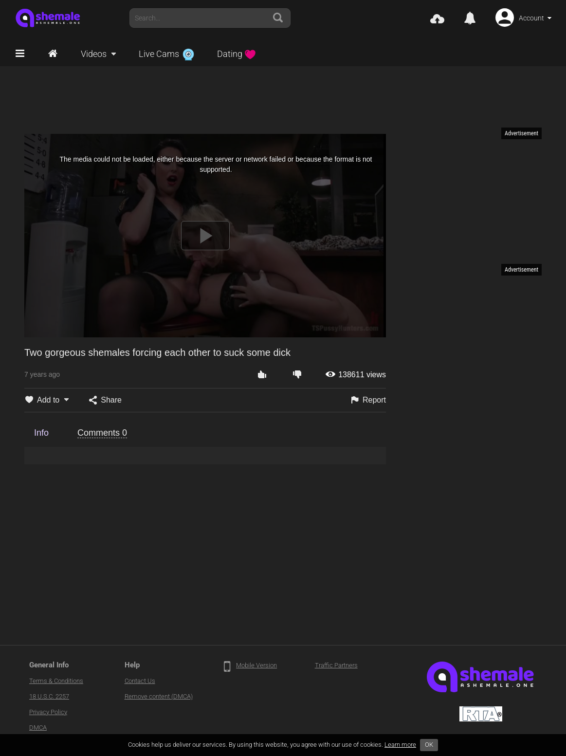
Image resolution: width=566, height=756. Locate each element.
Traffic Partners (336, 665)
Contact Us (140, 680)
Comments (102, 433)
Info (41, 433)
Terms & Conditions (56, 680)
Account (531, 18)
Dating (236, 54)
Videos (94, 54)
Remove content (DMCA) (159, 696)
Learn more (400, 744)
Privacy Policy (48, 712)
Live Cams (166, 54)
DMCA (38, 727)
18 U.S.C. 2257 (49, 696)
